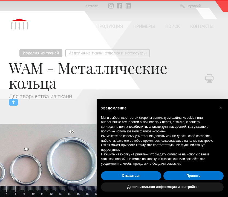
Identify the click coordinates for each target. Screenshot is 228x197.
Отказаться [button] (131, 176)
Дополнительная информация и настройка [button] (162, 187)
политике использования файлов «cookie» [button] (133, 131)
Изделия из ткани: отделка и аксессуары (107, 53)
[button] (221, 107)
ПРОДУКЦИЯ (109, 26)
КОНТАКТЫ (201, 26)
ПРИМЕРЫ (144, 26)
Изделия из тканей (41, 53)
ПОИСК (172, 26)
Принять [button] (194, 176)
